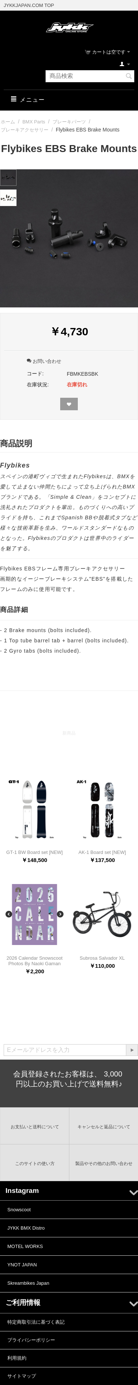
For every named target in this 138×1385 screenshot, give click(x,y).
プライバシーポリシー (31, 1340)
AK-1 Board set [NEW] (102, 852)
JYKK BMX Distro (26, 1228)
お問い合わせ (44, 361)
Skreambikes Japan (28, 1283)
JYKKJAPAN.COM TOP (29, 5)
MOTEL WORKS (25, 1246)
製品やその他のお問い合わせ (103, 1163)
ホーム (8, 122)
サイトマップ (21, 1376)
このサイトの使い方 (35, 1163)
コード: (35, 373)
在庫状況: (38, 384)
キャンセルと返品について (103, 1126)
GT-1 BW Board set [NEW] (34, 852)
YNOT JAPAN (22, 1264)
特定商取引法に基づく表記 (36, 1322)
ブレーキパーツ (69, 122)
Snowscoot (19, 1209)
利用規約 (16, 1358)
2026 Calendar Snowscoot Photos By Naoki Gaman (35, 960)
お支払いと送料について (35, 1126)
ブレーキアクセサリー (24, 130)
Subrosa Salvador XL (102, 958)
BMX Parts (33, 122)
